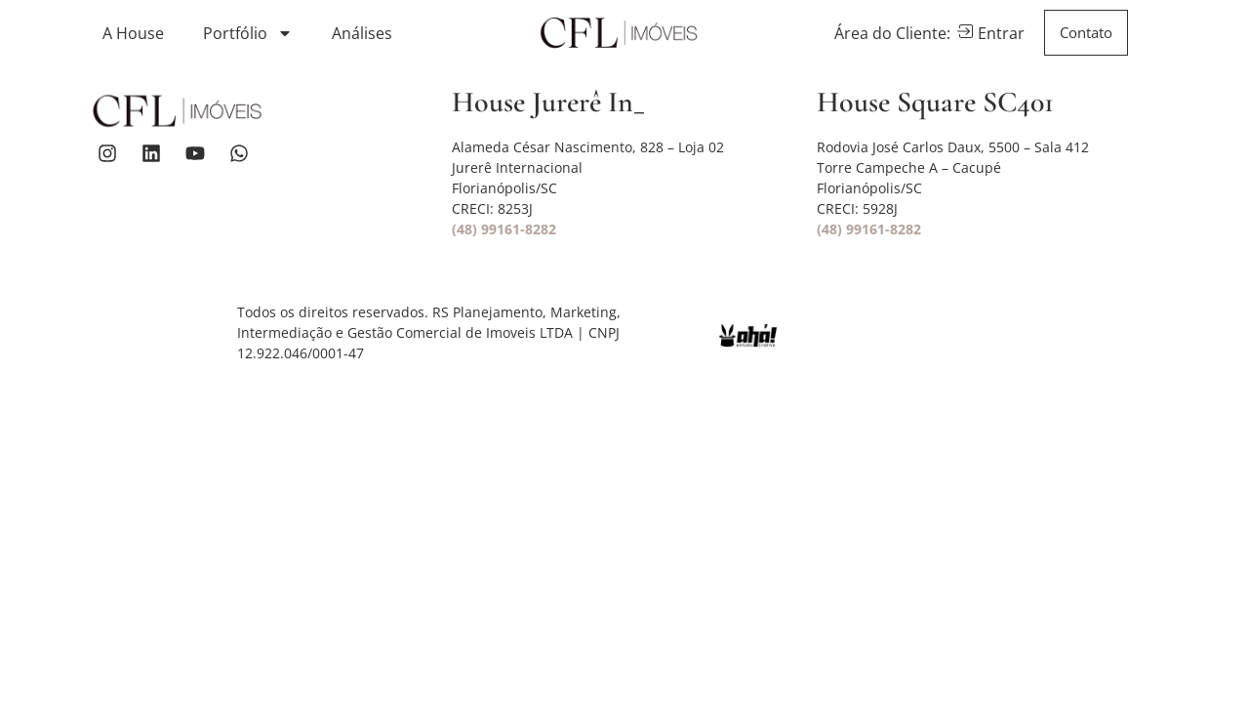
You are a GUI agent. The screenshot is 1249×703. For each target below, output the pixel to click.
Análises (362, 33)
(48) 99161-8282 (504, 229)
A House (133, 33)
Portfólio (248, 33)
